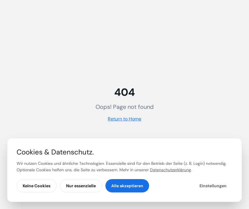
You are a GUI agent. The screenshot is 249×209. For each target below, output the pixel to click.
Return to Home (124, 119)
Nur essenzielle (81, 185)
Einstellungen (213, 185)
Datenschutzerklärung (170, 169)
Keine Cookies (36, 185)
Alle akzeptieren (127, 185)
